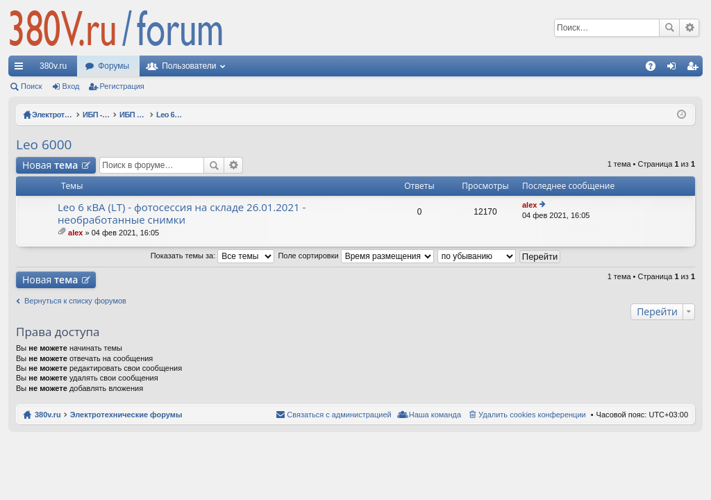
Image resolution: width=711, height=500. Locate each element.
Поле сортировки (355, 255)
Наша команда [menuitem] (435, 414)
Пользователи (189, 66)
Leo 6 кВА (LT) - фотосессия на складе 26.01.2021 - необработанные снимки (182, 213)
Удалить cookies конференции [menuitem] (532, 414)
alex (75, 232)
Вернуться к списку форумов (75, 301)
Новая (50, 165)
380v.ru (53, 66)
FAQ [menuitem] (655, 68)
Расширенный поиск (689, 27)
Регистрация (122, 86)
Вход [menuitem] (674, 68)
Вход (71, 86)
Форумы (113, 66)
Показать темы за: (213, 255)
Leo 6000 (44, 144)
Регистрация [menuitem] (695, 68)
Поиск (669, 27)
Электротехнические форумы (126, 414)
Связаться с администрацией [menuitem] (339, 414)
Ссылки (21, 68)
